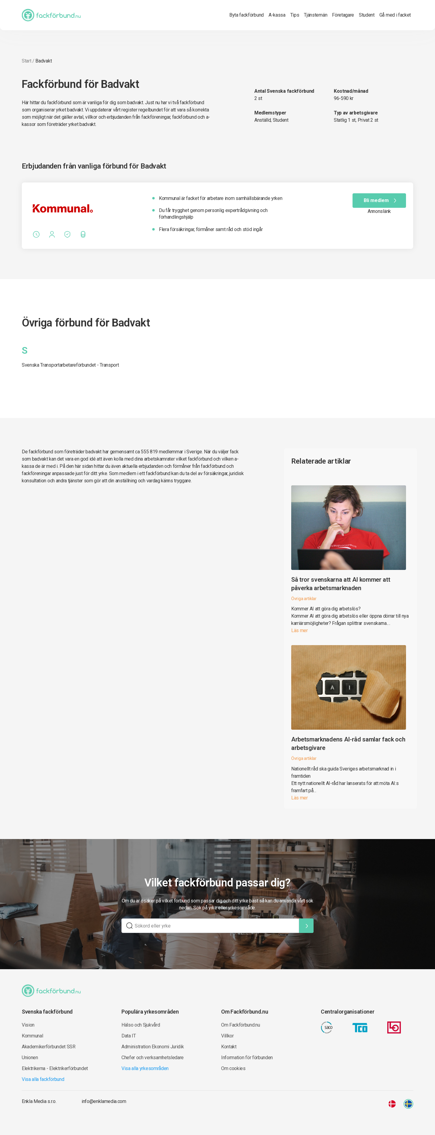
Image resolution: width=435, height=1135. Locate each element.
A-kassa (277, 15)
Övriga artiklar (304, 598)
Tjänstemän (315, 15)
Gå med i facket (395, 15)
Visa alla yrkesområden (145, 1068)
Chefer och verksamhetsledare (152, 1057)
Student (367, 15)
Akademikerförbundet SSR (49, 1047)
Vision (28, 1025)
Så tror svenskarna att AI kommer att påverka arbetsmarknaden (340, 584)
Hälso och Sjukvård (140, 1025)
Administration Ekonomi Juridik (152, 1047)
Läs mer (299, 630)
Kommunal (32, 1036)
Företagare (343, 15)
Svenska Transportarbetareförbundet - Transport (70, 365)
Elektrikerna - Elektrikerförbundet (55, 1068)
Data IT (128, 1036)
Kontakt (229, 1047)
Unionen (30, 1057)
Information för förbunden (247, 1057)
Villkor (227, 1036)
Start (26, 61)
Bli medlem (381, 200)
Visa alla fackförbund (43, 1079)
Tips (294, 15)
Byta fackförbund (246, 15)
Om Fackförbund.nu (240, 1025)
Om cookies (233, 1068)
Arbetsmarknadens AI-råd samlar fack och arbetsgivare (348, 743)
